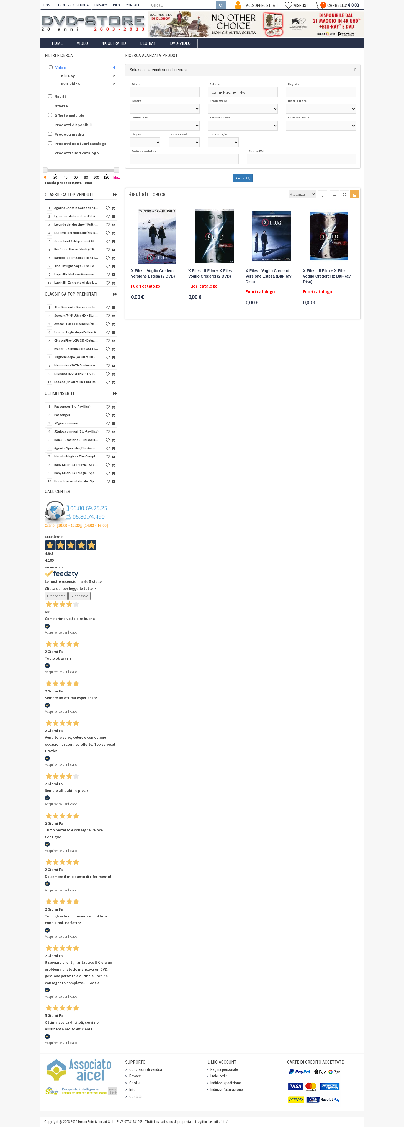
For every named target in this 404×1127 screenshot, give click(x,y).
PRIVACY (100, 5)
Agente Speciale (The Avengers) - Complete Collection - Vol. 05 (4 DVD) (76, 448)
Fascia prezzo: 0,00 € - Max (68, 182)
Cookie (134, 1083)
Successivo (79, 595)
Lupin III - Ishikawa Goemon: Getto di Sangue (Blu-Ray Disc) (76, 274)
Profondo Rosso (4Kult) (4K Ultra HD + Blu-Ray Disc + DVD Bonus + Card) (76, 249)
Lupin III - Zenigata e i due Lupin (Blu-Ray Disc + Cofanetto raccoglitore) (76, 282)
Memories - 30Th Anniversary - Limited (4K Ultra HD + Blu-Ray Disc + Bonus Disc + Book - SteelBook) (76, 365)
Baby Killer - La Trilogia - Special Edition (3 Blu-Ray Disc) (76, 473)
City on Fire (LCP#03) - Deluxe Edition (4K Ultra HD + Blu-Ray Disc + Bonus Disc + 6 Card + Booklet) (76, 340)
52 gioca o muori (66, 423)
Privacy (135, 1076)
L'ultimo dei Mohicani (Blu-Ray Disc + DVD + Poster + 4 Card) (76, 233)
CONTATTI (133, 5)
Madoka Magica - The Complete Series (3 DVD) (76, 456)
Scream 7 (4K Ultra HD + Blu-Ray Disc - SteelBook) (76, 315)
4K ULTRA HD (114, 43)
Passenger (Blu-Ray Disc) (72, 406)
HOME (47, 5)
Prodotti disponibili (73, 124)
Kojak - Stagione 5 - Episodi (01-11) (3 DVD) (76, 440)
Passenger (62, 415)
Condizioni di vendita (145, 1069)
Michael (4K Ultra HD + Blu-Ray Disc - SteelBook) (76, 373)
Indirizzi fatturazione (226, 1089)
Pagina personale (224, 1069)
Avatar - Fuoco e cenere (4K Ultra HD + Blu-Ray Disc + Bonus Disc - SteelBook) (76, 324)
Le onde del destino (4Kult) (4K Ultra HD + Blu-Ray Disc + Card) (76, 224)
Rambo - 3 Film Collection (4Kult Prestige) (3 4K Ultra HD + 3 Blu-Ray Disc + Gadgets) (76, 257)
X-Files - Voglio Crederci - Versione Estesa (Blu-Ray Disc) (269, 276)
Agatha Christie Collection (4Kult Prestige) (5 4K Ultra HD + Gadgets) (76, 208)
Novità (61, 96)
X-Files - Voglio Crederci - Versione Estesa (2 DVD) (154, 273)
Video (82, 43)
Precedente (56, 595)
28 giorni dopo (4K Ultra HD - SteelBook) (76, 357)
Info (132, 1089)
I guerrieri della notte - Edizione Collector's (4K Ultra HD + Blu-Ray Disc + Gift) (76, 216)
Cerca (242, 178)
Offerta (61, 106)
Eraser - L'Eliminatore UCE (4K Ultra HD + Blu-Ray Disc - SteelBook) (76, 349)
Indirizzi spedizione (225, 1083)
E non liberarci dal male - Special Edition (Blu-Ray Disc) (76, 481)
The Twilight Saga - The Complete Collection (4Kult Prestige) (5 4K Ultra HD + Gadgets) (76, 266)
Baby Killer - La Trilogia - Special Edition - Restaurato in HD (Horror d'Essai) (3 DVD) (76, 464)
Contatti (135, 1096)
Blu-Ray (148, 43)
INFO (116, 5)
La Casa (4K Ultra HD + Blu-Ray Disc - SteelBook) (76, 382)
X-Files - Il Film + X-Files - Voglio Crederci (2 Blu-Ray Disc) (327, 276)
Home (57, 43)
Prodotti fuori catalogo (77, 153)
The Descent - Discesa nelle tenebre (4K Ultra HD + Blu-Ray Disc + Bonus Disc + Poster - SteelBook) (76, 307)
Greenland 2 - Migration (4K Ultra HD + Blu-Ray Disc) (76, 241)
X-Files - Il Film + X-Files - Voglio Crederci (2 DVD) (211, 273)
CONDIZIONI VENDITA (73, 5)
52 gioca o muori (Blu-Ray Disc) (76, 431)
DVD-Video (180, 43)
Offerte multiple (69, 115)
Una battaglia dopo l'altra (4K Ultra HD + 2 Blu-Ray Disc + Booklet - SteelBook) (76, 332)
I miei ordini (219, 1076)
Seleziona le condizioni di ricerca (158, 70)
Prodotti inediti (69, 134)
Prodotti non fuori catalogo (81, 143)
